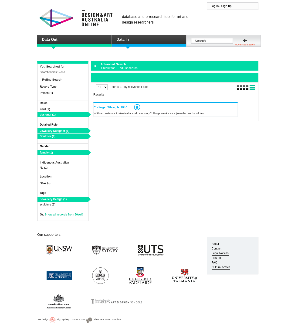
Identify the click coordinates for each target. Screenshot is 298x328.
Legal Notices (220, 253)
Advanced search (245, 44)
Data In (122, 39)
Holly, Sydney (62, 319)
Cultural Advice (221, 267)
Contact (216, 248)
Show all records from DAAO (64, 214)
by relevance (132, 87)
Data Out (50, 39)
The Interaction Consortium (107, 319)
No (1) (43, 167)
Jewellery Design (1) (53, 199)
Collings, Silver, (110, 107)
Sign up (226, 6)
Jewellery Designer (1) (54, 131)
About (215, 244)
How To (216, 258)
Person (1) (46, 93)
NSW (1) (45, 182)
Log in (214, 6)
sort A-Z (117, 87)
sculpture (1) (47, 204)
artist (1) (45, 109)
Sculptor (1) (47, 136)
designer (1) (48, 114)
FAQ (214, 262)
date (145, 87)
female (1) (46, 152)
